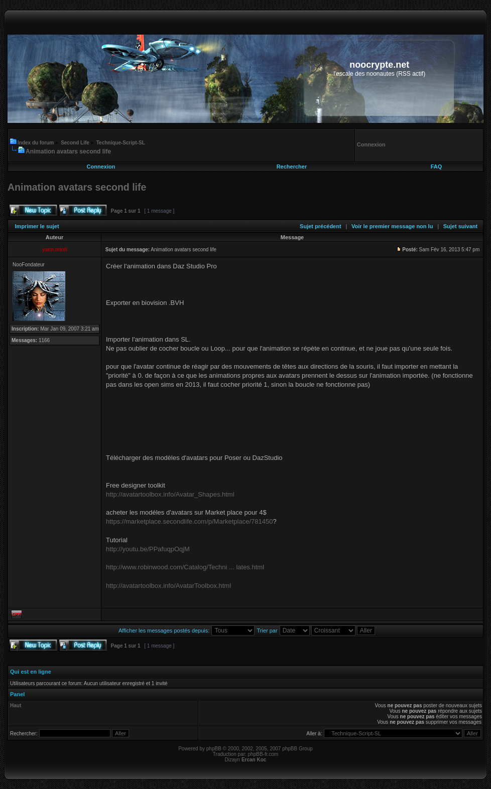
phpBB (213, 748)
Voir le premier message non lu (392, 226)
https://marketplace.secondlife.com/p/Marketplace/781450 (189, 521)
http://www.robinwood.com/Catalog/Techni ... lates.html (185, 567)
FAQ (436, 167)
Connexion (101, 167)
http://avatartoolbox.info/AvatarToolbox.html (168, 585)
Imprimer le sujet (37, 226)
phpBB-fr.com (263, 754)
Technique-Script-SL (120, 142)
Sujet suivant (460, 226)
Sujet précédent (320, 226)
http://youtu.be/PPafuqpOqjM (148, 549)
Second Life (75, 142)
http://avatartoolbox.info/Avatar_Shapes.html (170, 494)
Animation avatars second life (68, 151)
